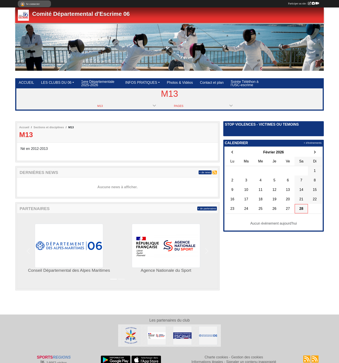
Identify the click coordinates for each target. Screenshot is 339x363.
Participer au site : (303, 3)
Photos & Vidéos (180, 82)
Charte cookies (216, 357)
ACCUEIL (26, 82)
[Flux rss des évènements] (315, 359)
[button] (28, 251)
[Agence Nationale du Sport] (156, 335)
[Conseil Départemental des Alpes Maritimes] (208, 335)
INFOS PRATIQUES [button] (141, 82)
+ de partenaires (207, 208)
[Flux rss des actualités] (306, 359)
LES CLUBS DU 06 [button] (56, 82)
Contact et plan (212, 82)
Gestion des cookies (247, 357)
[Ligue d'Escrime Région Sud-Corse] (131, 335)
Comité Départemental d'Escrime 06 (81, 14)
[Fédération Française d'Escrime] (182, 335)
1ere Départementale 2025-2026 (97, 83)
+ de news (205, 172)
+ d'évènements (313, 142)
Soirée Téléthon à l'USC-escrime (245, 83)
